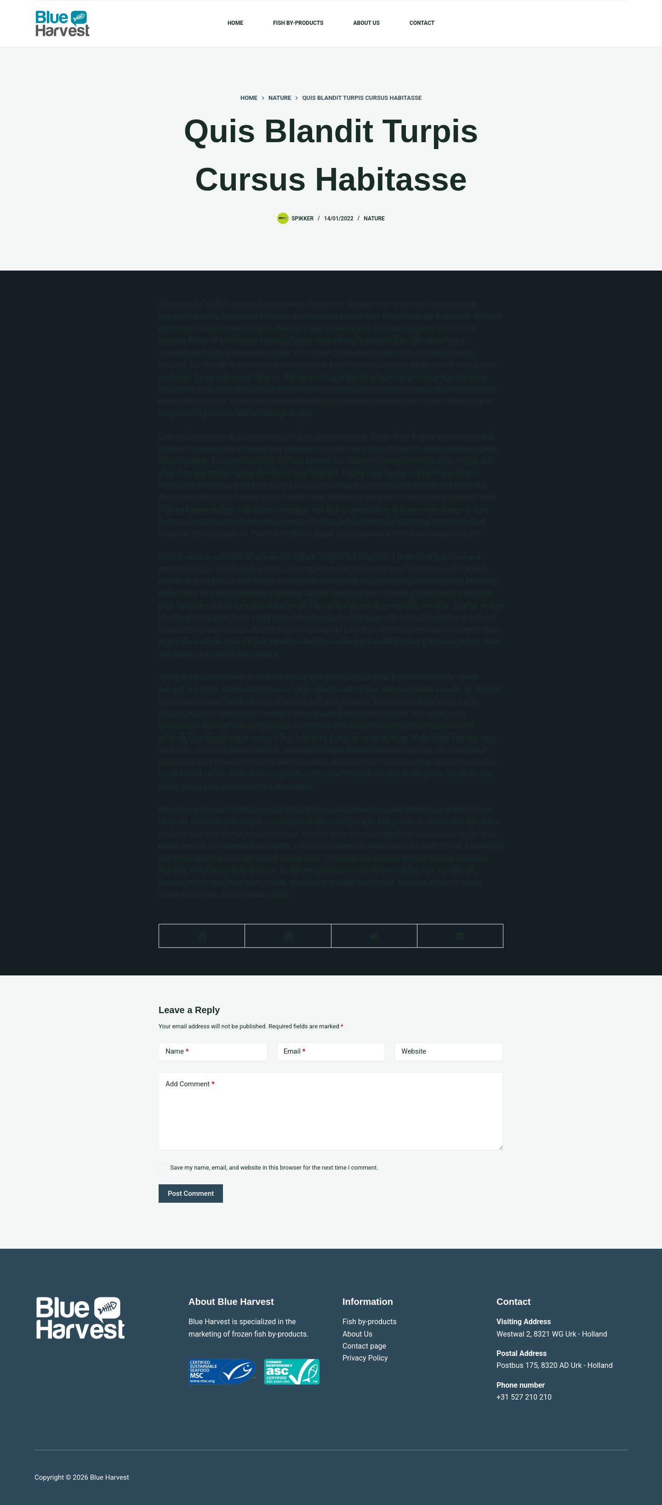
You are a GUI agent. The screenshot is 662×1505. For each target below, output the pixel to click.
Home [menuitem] (235, 23)
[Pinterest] (374, 936)
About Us (357, 1334)
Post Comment (191, 1193)
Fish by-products (369, 1321)
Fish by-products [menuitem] (298, 23)
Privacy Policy (365, 1358)
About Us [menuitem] (366, 23)
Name (177, 1051)
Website (413, 1051)
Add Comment (190, 1084)
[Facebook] (202, 936)
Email (295, 1051)
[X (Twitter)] (288, 936)
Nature (374, 218)
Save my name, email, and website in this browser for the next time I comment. (274, 1167)
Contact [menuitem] (422, 23)
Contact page (364, 1346)
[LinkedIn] (460, 936)
